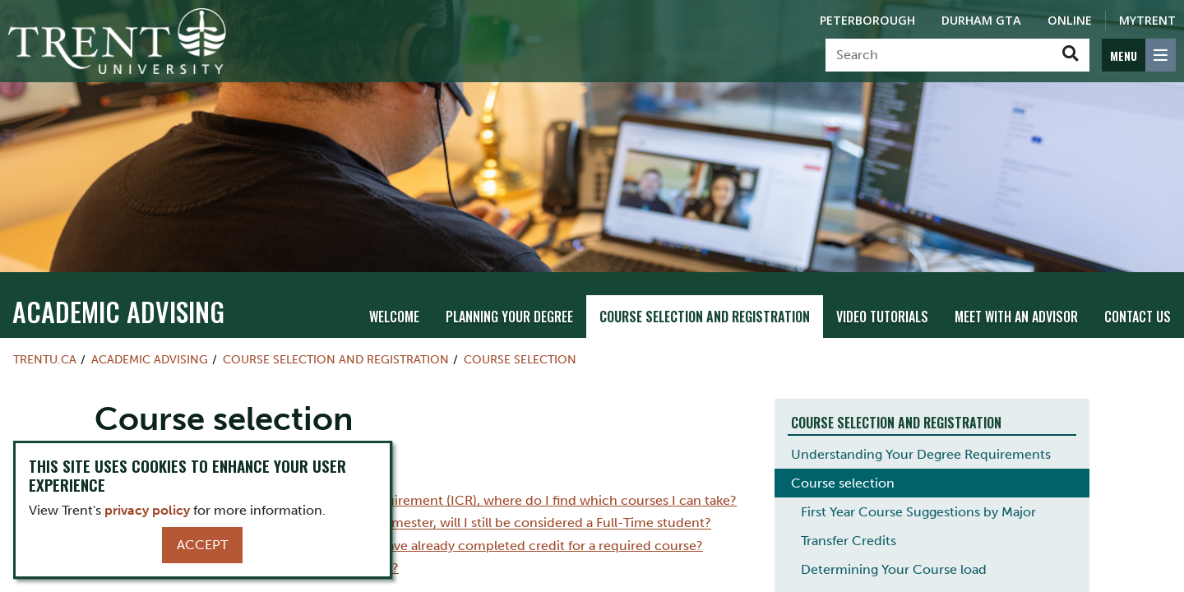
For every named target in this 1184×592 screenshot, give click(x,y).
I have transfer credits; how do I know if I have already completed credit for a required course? (415, 545)
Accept (202, 545)
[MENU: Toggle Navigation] (1139, 55)
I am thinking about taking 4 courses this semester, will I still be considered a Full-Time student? (419, 523)
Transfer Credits (848, 540)
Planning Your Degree (509, 316)
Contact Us (1137, 316)
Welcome (394, 316)
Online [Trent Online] (1070, 20)
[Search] (939, 55)
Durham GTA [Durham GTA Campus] (981, 20)
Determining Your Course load (894, 569)
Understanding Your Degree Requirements (921, 454)
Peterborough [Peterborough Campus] (867, 20)
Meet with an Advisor (1016, 316)
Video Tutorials (882, 316)
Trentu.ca (44, 359)
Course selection (520, 359)
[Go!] (1070, 55)
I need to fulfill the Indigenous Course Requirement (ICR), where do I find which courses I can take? (432, 500)
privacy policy (147, 510)
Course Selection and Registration (704, 316)
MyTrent (1147, 20)
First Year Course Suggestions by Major (918, 512)
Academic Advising (118, 311)
